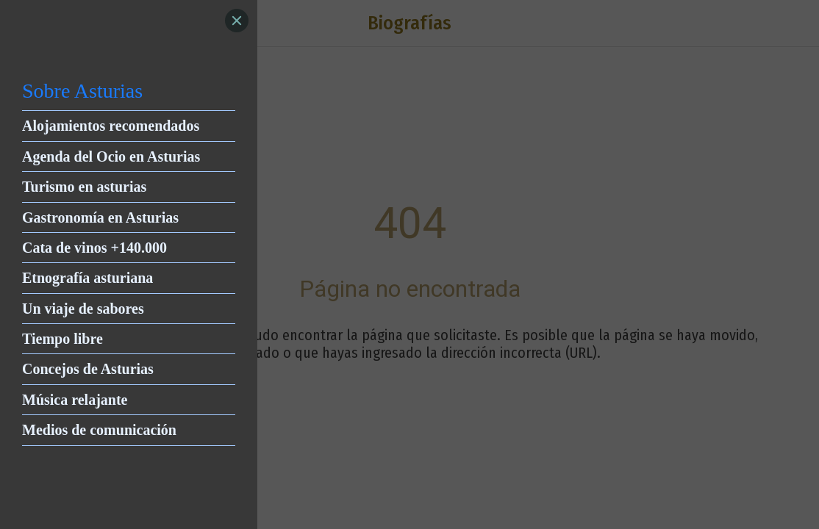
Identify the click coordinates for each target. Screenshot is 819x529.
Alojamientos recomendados (110, 126)
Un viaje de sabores (83, 309)
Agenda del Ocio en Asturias (111, 156)
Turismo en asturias (84, 187)
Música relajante (75, 400)
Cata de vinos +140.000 (94, 248)
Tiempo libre (62, 339)
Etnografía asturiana (87, 278)
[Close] (236, 20)
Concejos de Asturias (88, 369)
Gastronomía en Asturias (100, 217)
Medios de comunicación (99, 430)
